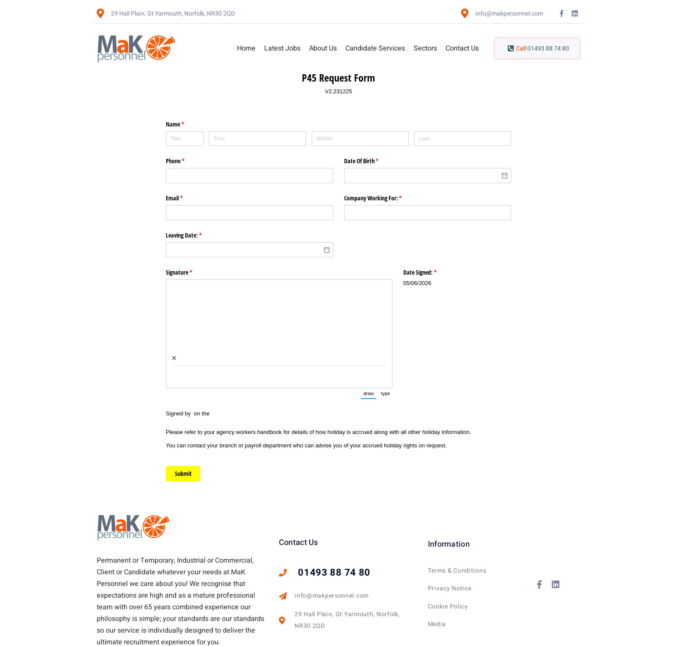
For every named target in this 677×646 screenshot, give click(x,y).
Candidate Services (375, 48)
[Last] (462, 138)
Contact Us (462, 48)
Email (184, 198)
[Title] (185, 138)
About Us (323, 48)
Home (246, 48)
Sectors (425, 48)
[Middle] (360, 138)
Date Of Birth (371, 161)
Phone (185, 161)
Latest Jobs (282, 48)
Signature (189, 272)
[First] (257, 138)
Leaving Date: (194, 235)
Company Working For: (383, 198)
